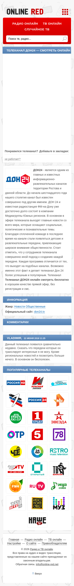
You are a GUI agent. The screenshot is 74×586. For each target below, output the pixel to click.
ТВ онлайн (52, 23)
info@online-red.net (47, 564)
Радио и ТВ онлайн (41, 549)
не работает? (13, 159)
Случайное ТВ (36, 29)
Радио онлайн (25, 23)
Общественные (35, 306)
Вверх (38, 573)
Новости (19, 306)
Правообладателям (54, 543)
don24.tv (39, 311)
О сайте (31, 543)
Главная (14, 539)
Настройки (14, 543)
